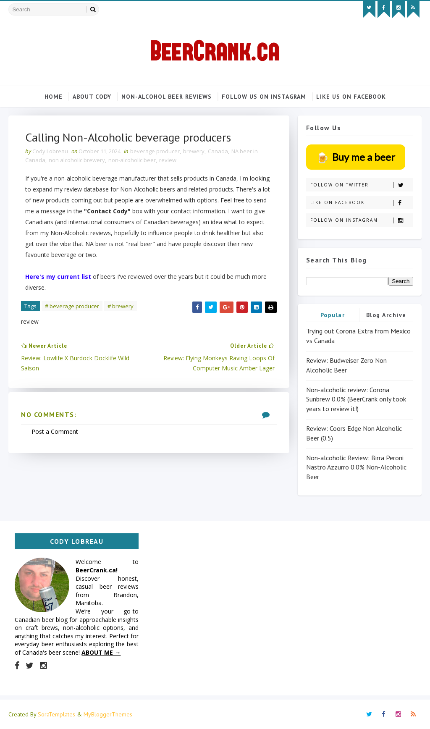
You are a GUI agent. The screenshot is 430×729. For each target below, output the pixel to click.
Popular (332, 315)
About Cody (92, 96)
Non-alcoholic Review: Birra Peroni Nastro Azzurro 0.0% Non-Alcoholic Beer (356, 467)
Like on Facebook (361, 202)
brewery (194, 151)
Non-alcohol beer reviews (166, 96)
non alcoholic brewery (77, 160)
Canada (218, 151)
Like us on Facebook (351, 96)
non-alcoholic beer (132, 160)
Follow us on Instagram (264, 96)
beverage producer (155, 151)
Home (54, 96)
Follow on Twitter (361, 185)
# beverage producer (72, 306)
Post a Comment (54, 431)
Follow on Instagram (361, 220)
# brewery (121, 306)
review (167, 160)
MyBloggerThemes (108, 714)
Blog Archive (386, 315)
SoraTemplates (56, 714)
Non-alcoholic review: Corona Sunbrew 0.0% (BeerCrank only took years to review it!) (356, 399)
